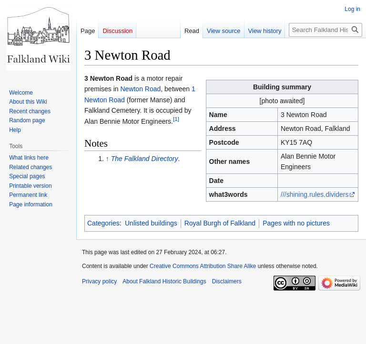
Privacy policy (99, 281)
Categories (103, 223)
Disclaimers (227, 281)
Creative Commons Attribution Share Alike (203, 266)
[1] (176, 119)
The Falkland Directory (144, 158)
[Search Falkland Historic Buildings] (325, 30)
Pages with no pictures (296, 223)
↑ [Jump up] (107, 158)
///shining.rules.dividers (314, 194)
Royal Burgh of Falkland (219, 223)
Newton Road (140, 89)
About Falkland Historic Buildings (164, 281)
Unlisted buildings (151, 223)
